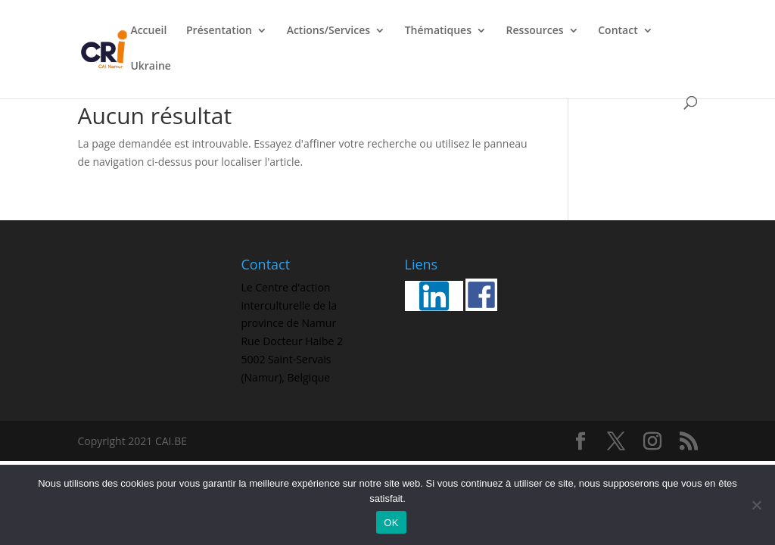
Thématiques (438, 31)
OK (391, 522)
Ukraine (150, 67)
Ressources (535, 31)
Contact (617, 31)
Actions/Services (328, 31)
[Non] (756, 504)
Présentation (219, 31)
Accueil (148, 31)
